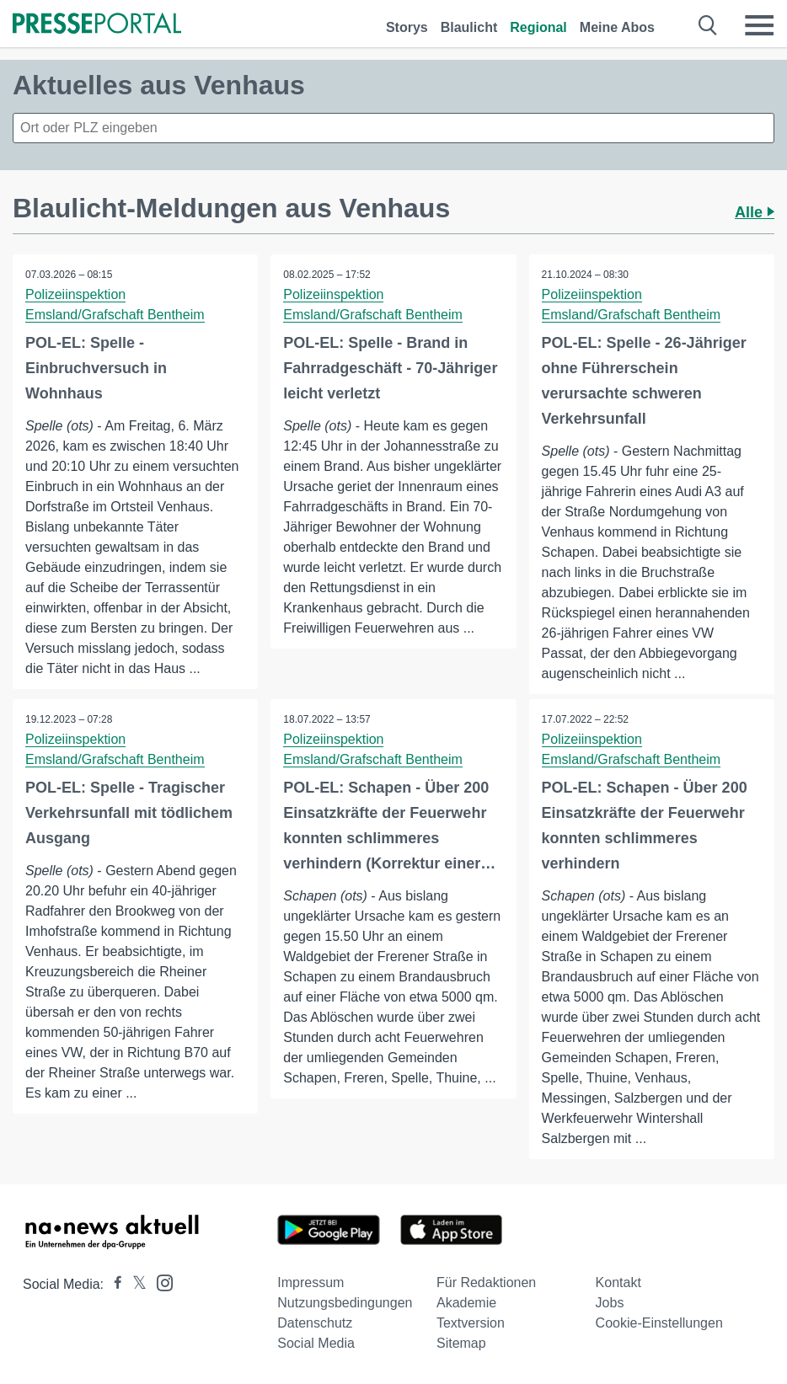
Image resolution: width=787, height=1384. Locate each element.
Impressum (310, 1282)
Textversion (470, 1323)
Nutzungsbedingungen (344, 1303)
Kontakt (618, 1282)
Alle (754, 212)
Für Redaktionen (486, 1282)
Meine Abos (617, 27)
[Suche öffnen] (708, 25)
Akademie (466, 1303)
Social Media (316, 1343)
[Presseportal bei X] (134, 1284)
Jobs (610, 1303)
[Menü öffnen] (759, 25)
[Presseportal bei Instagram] (160, 1281)
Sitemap (461, 1343)
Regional (538, 27)
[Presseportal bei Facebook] (113, 1284)
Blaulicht (469, 27)
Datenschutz (314, 1323)
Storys (407, 27)
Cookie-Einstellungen (659, 1323)
